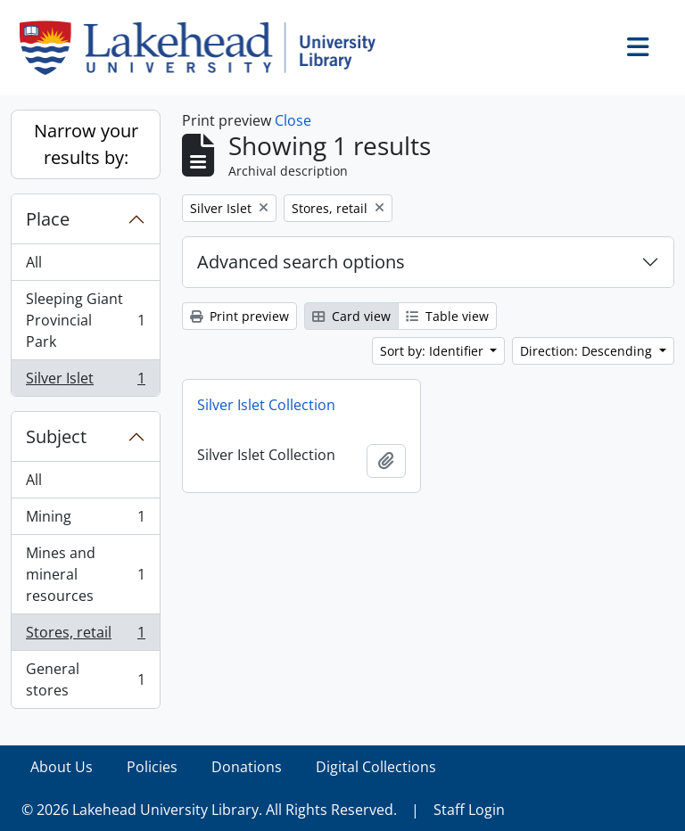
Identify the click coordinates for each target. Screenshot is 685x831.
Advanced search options (301, 262)
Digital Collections (376, 767)
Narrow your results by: (86, 144)
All (34, 262)
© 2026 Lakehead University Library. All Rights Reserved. (209, 809)
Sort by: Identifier (433, 350)
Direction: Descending (588, 350)
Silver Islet (85, 381)
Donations (246, 767)
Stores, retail (85, 636)
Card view (351, 316)
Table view (447, 316)
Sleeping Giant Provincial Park (85, 320)
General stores (85, 679)
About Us (61, 767)
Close (293, 120)
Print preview (239, 316)
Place (48, 219)
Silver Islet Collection (266, 405)
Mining (85, 520)
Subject (56, 436)
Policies (152, 767)
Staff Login (469, 809)
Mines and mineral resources (85, 574)
